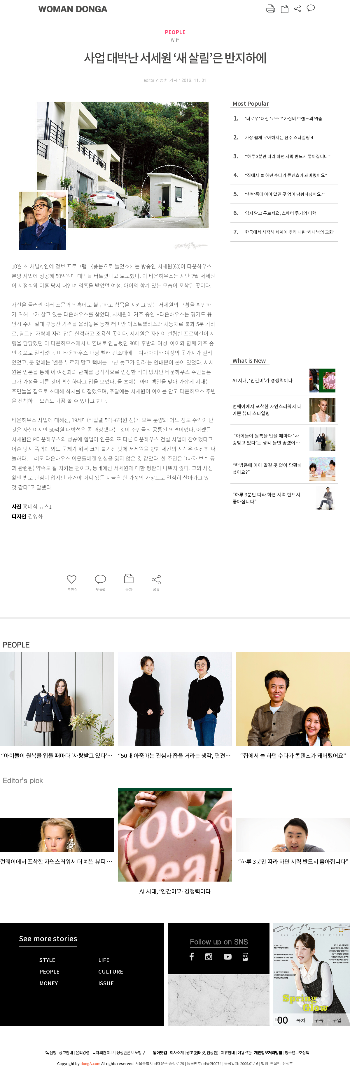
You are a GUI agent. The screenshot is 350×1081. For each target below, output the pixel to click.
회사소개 (177, 1052)
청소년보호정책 (297, 1052)
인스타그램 (208, 956)
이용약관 (244, 1052)
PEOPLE (175, 32)
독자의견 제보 (103, 1052)
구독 (318, 1020)
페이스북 (192, 956)
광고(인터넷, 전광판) (202, 1052)
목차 (300, 1020)
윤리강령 (83, 1052)
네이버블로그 (245, 956)
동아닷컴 (160, 1052)
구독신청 (49, 1052)
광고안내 (66, 1052)
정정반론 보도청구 (130, 1052)
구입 (337, 1020)
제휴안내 (228, 1052)
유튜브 (228, 956)
